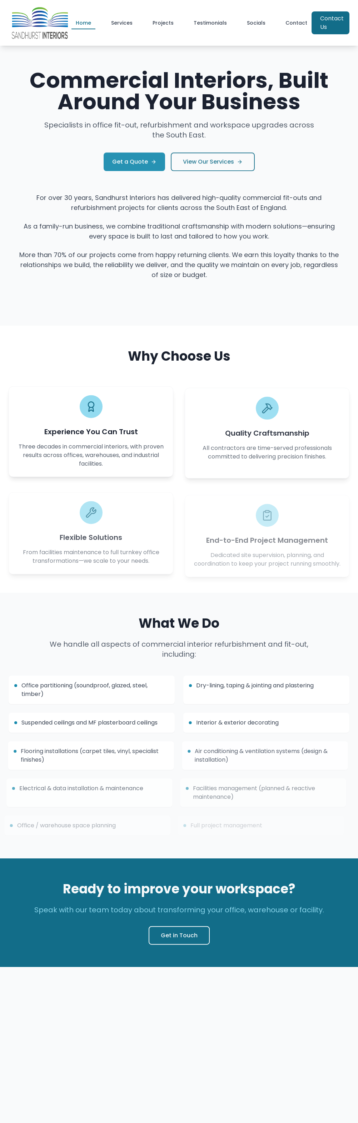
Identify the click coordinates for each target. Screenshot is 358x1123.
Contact (296, 22)
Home (83, 24)
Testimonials (210, 22)
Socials (256, 22)
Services (122, 22)
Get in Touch (179, 938)
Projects (163, 22)
